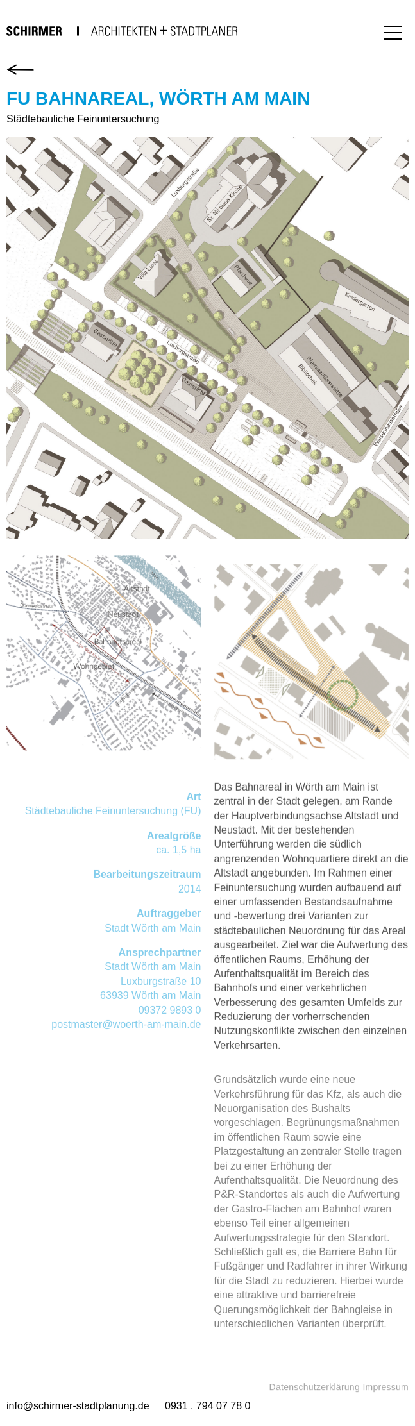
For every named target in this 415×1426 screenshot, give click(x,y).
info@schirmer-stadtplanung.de (77, 1405)
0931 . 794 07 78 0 (207, 1405)
